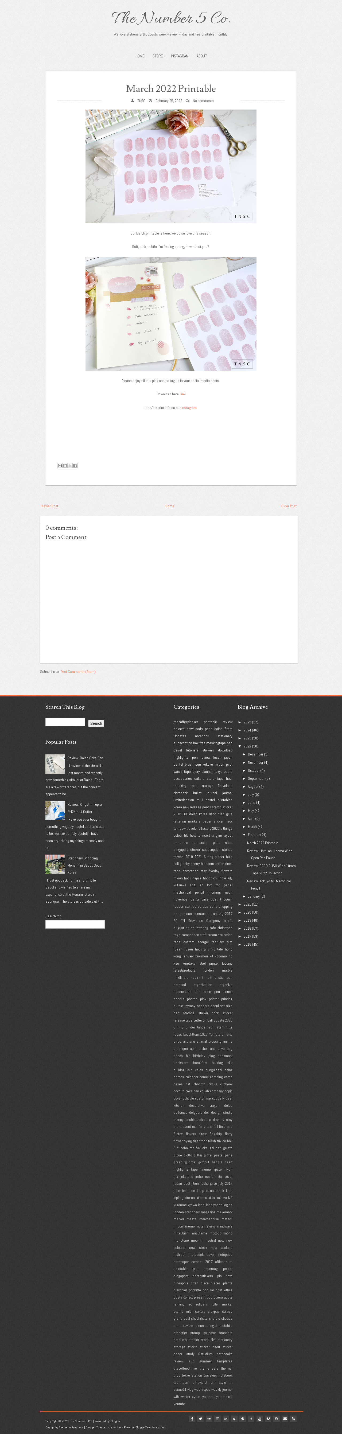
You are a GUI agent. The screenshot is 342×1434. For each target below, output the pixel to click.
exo (194, 1126)
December (255, 754)
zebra (228, 771)
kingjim (216, 835)
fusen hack (193, 949)
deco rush (216, 814)
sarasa (203, 906)
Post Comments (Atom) (78, 671)
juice (213, 1183)
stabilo (227, 1325)
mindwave (224, 1226)
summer (205, 1361)
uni (215, 913)
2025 (247, 722)
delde (228, 1105)
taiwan (179, 856)
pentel (178, 764)
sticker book (208, 1013)
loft (209, 885)
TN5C (141, 100)
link (182, 394)
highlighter (181, 757)
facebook (191, 1419)
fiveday (214, 870)
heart (228, 1162)
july (229, 878)
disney (179, 1119)
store (211, 778)
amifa (228, 920)
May (251, 810)
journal (227, 792)
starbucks (208, 1339)
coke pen (192, 1091)
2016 (247, 944)
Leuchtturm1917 (195, 1034)
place (205, 1283)
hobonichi (210, 878)
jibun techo (200, 1183)
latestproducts (184, 970)
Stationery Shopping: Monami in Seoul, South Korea (85, 865)
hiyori (228, 1169)
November (255, 762)
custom (189, 942)
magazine (208, 1212)
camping (216, 1076)
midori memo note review (194, 1226)
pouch (227, 899)
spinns (199, 1325)
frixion (178, 878)
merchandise (209, 1219)
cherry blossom (202, 863)
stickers (208, 750)
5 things (226, 828)
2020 (216, 828)
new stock (198, 1247)
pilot (229, 764)
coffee (219, 863)
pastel (210, 799)
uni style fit (221, 1382)
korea (178, 807)
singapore (181, 849)
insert (205, 835)
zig (221, 913)
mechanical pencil (189, 892)
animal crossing (209, 1041)
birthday (199, 1055)
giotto (188, 1155)
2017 (228, 913)
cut (214, 1098)
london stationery (187, 1212)
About (202, 56)
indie (222, 878)
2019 (189, 856)
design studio (221, 1112)
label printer (209, 963)
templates (224, 1361)
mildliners (181, 977)
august (179, 927)
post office (224, 1290)
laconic (227, 963)
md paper (223, 885)
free (202, 743)
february (218, 942)
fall (215, 1126)
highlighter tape (186, 1169)
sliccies (226, 1318)
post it (216, 899)
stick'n (192, 1347)
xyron (196, 1396)
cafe (212, 927)
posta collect (183, 1297)
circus (212, 1084)
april (193, 1048)
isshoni (210, 1176)
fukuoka (202, 1147)
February (254, 834)
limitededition (184, 799)
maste (191, 1219)
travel (178, 750)
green (178, 1162)
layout (227, 835)
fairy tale (205, 1126)
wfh (176, 1396)
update (219, 1020)
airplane (189, 1041)
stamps (189, 1013)
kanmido (188, 1190)
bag (229, 1048)
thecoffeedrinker (186, 721)
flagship (216, 1133)
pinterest (242, 1419)
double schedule (198, 1119)
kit (211, 956)
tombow (180, 828)
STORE (158, 56)
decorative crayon (204, 1105)
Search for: (53, 916)
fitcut (203, 1133)
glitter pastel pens (218, 1155)
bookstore (181, 1062)
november (181, 899)
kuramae (180, 1204)
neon (228, 892)
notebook (202, 736)
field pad (225, 1126)
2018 (177, 814)
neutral (210, 1240)
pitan (194, 1283)
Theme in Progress (71, 1427)
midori (219, 764)
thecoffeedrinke (185, 1368)
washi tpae (202, 1389)
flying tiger (192, 1141)
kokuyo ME (224, 1197)
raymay (189, 1005)
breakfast (200, 1062)
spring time (213, 1325)
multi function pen (218, 977)
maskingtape (216, 743)
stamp (216, 807)
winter (185, 1396)
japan (228, 757)
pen (229, 743)
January (254, 896)
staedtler (180, 1332)
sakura (199, 778)
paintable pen (186, 1268)
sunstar (199, 913)
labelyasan (214, 1204)
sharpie (214, 1318)
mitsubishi (181, 1233)
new (221, 1240)
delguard (195, 1112)
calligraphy (182, 863)
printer (214, 998)
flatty (228, 1133)
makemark (224, 1212)
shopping (225, 906)
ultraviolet (200, 1382)
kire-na (190, 1197)
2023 (228, 1020)
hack (187, 878)
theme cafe (209, 1368)
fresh (212, 1141)
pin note (224, 1275)
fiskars (191, 1133)
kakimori (201, 956)
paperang (211, 1268)
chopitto (199, 1084)
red (190, 1304)
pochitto (195, 1290)
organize (226, 984)
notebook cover (202, 1254)
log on (227, 1204)
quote (228, 1297)
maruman (181, 842)
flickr (208, 1419)
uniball (208, 1020)
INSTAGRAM (180, 56)
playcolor (180, 1290)
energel (203, 942)
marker (179, 1219)
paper (207, 821)
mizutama (199, 1233)
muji (200, 799)
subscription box (186, 743)
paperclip (200, 842)
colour (178, 835)
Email (285, 1419)
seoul (215, 1005)
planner (207, 771)
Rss (293, 1419)
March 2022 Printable (171, 88)
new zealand (221, 1247)
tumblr (250, 1419)
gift (206, 949)
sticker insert (210, 1347)
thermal (226, 1368)
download (225, 750)
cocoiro (179, 1091)
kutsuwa (180, 885)
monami (214, 892)
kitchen (201, 1197)
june (177, 1190)
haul (229, 778)
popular (208, 1290)
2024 (247, 730)
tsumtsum (181, 1382)
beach (178, 1055)
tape (220, 778)
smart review (183, 1325)
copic (228, 1091)
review (227, 721)
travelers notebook (218, 1375)
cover (178, 1098)
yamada (208, 1396)
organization (203, 984)
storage (207, 785)
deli (206, 1112)
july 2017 (226, 1183)
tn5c (177, 1375)
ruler (189, 1311)
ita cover (225, 1176)
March (252, 826)
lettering (180, 821)
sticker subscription (205, 849)
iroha (199, 1176)
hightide (217, 949)
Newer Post (49, 506)
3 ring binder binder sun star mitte (203, 1027)
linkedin (225, 1419)
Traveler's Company (204, 920)
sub (191, 1361)
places (216, 1283)
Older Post (289, 506)
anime (227, 1041)
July (251, 794)
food (204, 1141)
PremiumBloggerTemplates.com (144, 1427)
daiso (218, 728)
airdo (177, 1041)
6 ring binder (214, 856)
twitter (199, 1419)
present (199, 1297)
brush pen (193, 764)
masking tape (185, 785)
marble (227, 970)
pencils (179, 998)
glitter (198, 1155)
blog (211, 1055)
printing (226, 998)
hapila (196, 878)
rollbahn (202, 1304)
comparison (190, 934)
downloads (194, 728)
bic (188, 1055)
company (217, 1091)
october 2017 (201, 1261)
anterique (181, 1048)
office (219, 1261)
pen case (203, 991)
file (186, 835)
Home (140, 56)
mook (194, 977)
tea (209, 913)
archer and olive (212, 1048)
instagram (189, 407)
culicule (188, 1098)
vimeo (268, 1419)
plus (216, 842)
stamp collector (203, 1332)
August (253, 786)
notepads (225, 1254)
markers (194, 821)
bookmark (225, 1055)
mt (201, 977)
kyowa (192, 1204)
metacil (226, 1219)
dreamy (218, 1119)
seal (187, 1318)
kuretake (188, 963)
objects (179, 728)
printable (210, 721)
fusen (217, 757)
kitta (211, 1197)
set (222, 1005)
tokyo (219, 771)
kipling (178, 1197)
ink (176, 1176)
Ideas (178, 1034)
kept (229, 1190)
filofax (178, 1133)
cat (188, 1084)
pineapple (181, 1283)
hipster (217, 1169)
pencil (206, 807)
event (187, 1126)
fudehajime (185, 1147)
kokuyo (208, 764)
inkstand (186, 1176)
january (188, 956)
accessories (183, 778)
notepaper (181, 1261)
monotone (181, 1240)
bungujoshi (213, 1069)
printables (224, 799)
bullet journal (205, 792)
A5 (175, 920)
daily (221, 1098)
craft (203, 934)
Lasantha (116, 1427)
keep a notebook (210, 1190)
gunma (190, 1162)
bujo (229, 856)
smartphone (183, 913)
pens (208, 728)
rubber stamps (185, 906)
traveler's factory (198, 828)
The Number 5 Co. (171, 19)
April (251, 818)
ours (229, 1261)
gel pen (215, 1147)
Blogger (115, 1421)
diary (196, 771)
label (201, 1204)
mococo (215, 1233)
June (251, 802)
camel (204, 1076)
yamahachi (224, 1396)
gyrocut (203, 1162)
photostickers (203, 1275)
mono (228, 1233)
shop (228, 842)
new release (192, 807)
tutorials (192, 750)
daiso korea (198, 814)
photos (192, 998)
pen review (201, 757)
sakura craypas (207, 1311)
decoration (190, 870)
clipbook (226, 1084)
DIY (185, 814)
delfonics (180, 1112)
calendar (191, 1076)
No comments (203, 100)
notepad (180, 984)
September (256, 778)
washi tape (182, 771)
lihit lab (197, 885)
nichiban (180, 1254)
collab (204, 1091)
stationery (224, 736)
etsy (203, 870)
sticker (227, 807)
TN (183, 920)
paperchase (182, 991)
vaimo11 (180, 1389)
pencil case (200, 899)
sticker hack (222, 821)
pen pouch (223, 991)
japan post (182, 1183)
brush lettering (197, 927)
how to (195, 835)
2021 (198, 856)
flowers (226, 870)
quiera (218, 1297)
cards (228, 1076)
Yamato (214, 1034)
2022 (247, 746)
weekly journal (221, 1389)
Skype (276, 1419)
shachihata (199, 1318)
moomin (197, 1240)
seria (213, 906)
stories (227, 849)
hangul (217, 1162)
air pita (227, 1034)
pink (203, 998)
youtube (180, 1403)
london (209, 970)
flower (178, 1141)
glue (229, 814)
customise (203, 1098)
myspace (233, 1419)
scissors (202, 1005)
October (253, 770)
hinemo (205, 1169)
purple (178, 1005)
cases (178, 1084)
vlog (190, 1389)
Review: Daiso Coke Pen (85, 757)
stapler (194, 1339)
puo (209, 1297)
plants (227, 1283)
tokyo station (192, 1375)
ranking (179, 1304)
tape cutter (194, 1020)
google (216, 1419)
